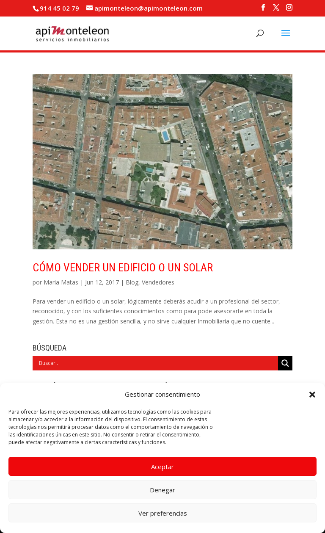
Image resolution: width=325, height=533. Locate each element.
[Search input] (157, 363)
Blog (132, 282)
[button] (312, 394)
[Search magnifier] (285, 363)
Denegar (162, 490)
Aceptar (162, 466)
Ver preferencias (162, 513)
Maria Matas (61, 282)
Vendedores (158, 282)
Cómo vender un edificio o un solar (123, 267)
